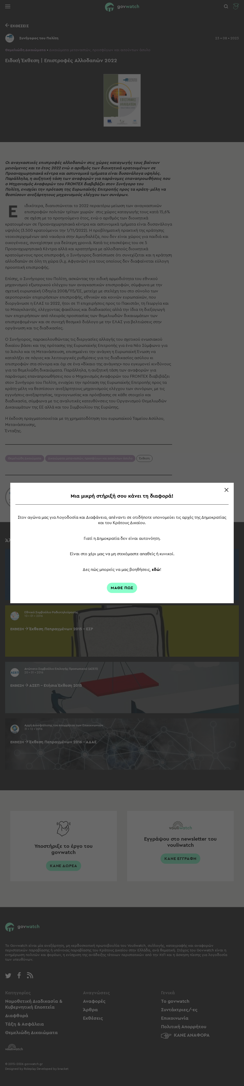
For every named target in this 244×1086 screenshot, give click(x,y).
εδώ (156, 570)
